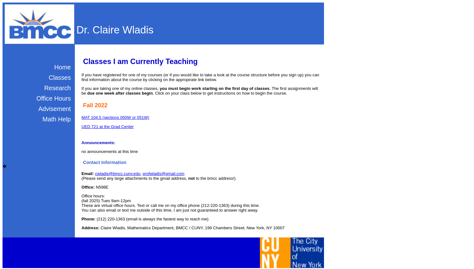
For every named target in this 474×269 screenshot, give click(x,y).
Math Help (57, 119)
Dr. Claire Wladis (114, 30)
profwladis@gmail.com (163, 173)
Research (57, 88)
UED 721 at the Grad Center (107, 126)
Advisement (54, 108)
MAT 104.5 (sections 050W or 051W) (115, 117)
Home (62, 67)
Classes (60, 77)
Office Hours (53, 98)
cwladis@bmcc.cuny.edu (118, 173)
